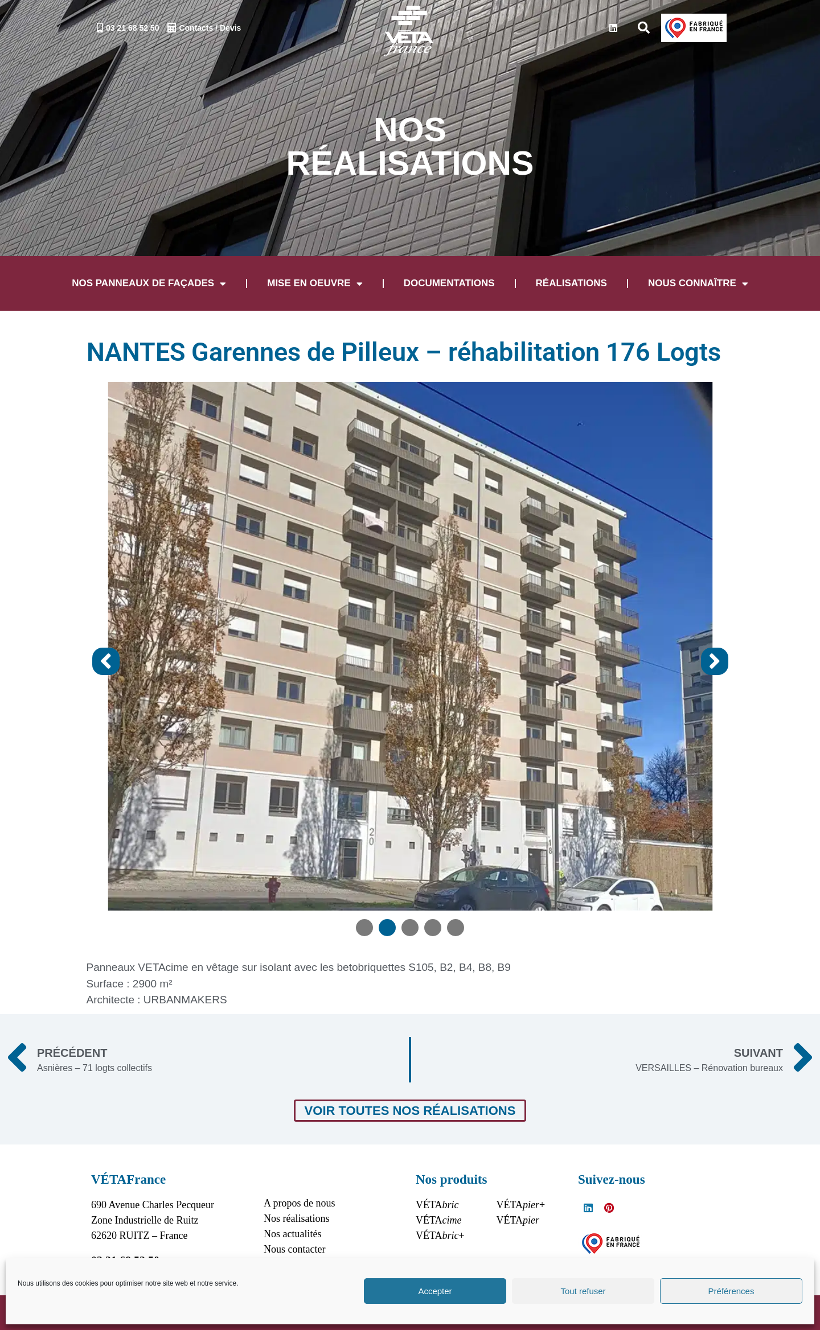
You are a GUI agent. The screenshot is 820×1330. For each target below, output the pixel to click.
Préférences (731, 1291)
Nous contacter (294, 1247)
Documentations (449, 283)
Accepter (435, 1291)
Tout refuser (582, 1291)
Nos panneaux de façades (149, 283)
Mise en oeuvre (314, 283)
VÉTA (437, 1203)
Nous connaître (698, 283)
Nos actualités (292, 1232)
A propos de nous (299, 1201)
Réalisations (571, 283)
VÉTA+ (440, 1234)
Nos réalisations (296, 1216)
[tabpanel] (410, 624)
